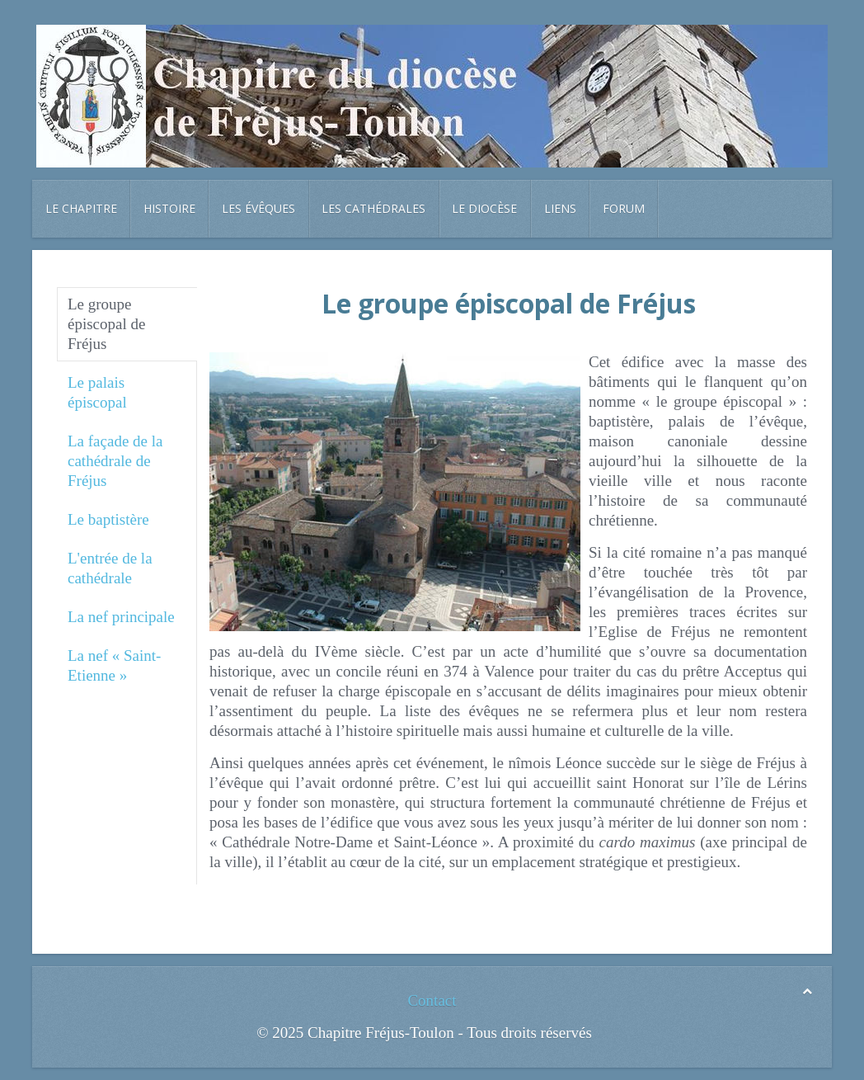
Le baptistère (108, 519)
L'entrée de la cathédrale (110, 568)
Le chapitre (81, 208)
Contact (431, 1000)
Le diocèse (484, 208)
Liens (560, 208)
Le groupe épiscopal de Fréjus (106, 323)
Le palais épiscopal (97, 392)
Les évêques (258, 208)
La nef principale (121, 616)
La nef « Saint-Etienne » (114, 665)
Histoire (169, 208)
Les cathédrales (373, 208)
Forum (624, 208)
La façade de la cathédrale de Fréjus (115, 460)
